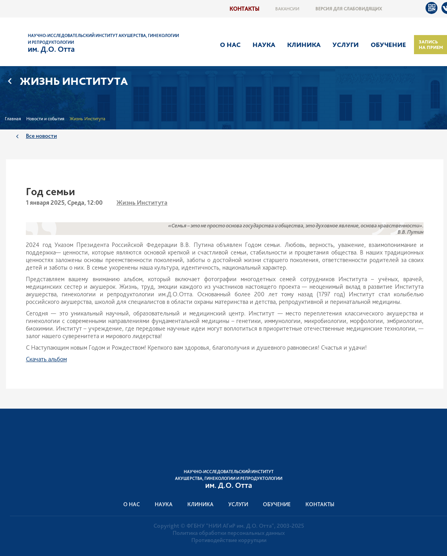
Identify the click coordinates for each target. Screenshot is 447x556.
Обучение (388, 45)
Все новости (41, 135)
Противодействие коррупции (228, 540)
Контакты (244, 8)
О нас (230, 45)
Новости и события (45, 118)
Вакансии (287, 9)
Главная (13, 118)
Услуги (345, 45)
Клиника (304, 45)
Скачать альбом (46, 359)
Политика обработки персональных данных (229, 532)
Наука (264, 45)
